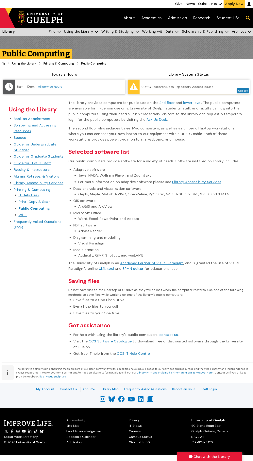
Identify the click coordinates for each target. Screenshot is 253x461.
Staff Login (209, 389)
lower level (192, 102)
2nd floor (167, 102)
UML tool (106, 268)
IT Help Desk (29, 195)
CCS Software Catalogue (110, 341)
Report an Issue (184, 389)
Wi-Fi (23, 215)
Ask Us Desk (156, 119)
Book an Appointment (32, 118)
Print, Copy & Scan (34, 201)
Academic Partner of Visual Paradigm (152, 263)
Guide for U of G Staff (32, 163)
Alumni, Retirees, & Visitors (36, 176)
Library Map (110, 389)
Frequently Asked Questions (145, 389)
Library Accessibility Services (38, 183)
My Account (45, 389)
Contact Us (68, 389)
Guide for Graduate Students (39, 156)
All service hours (50, 87)
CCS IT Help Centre (133, 353)
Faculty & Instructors (32, 169)
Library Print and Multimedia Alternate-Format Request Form (175, 372)
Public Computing (34, 208)
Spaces (20, 137)
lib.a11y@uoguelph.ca (53, 376)
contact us (168, 334)
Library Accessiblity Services (196, 182)
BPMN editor (133, 268)
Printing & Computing (58, 64)
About (89, 389)
